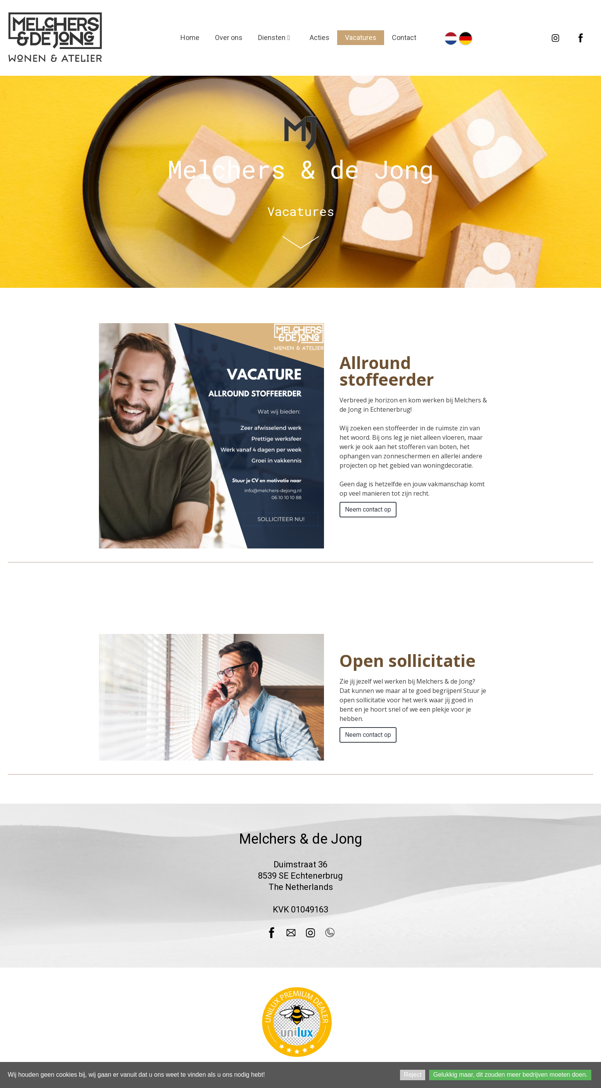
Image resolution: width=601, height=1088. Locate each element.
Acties (319, 37)
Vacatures (360, 37)
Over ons (228, 37)
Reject (412, 1074)
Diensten (276, 37)
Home (189, 37)
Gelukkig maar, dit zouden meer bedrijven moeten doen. (510, 1074)
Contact (404, 37)
